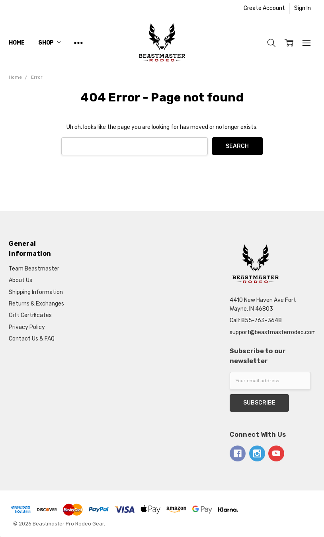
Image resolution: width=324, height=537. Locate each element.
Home (16, 42)
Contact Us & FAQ (32, 338)
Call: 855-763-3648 (256, 320)
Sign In (302, 8)
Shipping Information (36, 292)
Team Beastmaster (34, 268)
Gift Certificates (30, 315)
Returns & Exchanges (36, 303)
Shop (49, 42)
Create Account (264, 8)
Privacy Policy (27, 327)
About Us (20, 280)
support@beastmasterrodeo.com (273, 332)
